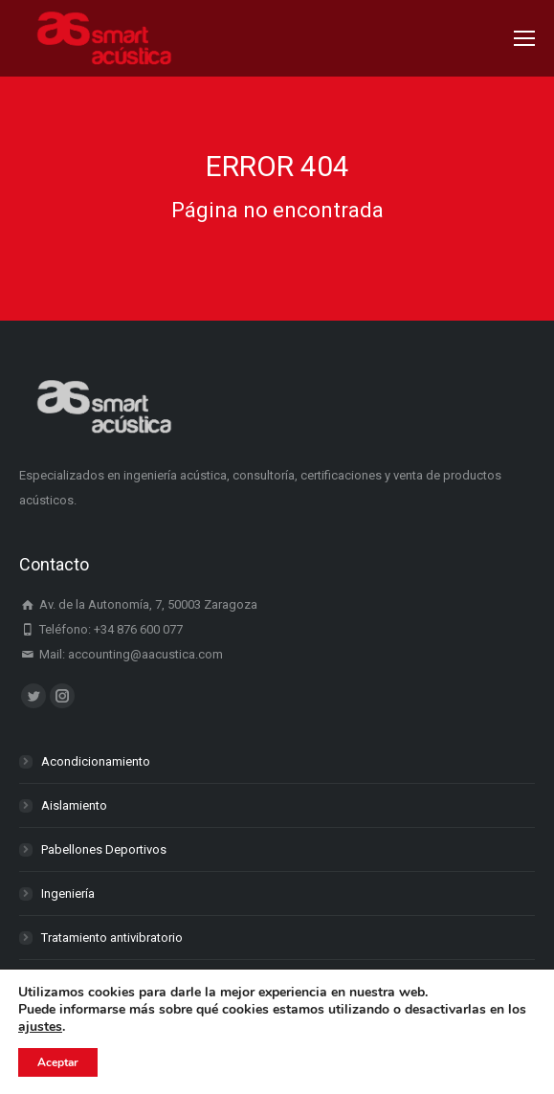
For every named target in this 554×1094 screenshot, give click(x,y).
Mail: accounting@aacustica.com (121, 654)
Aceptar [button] (57, 1062)
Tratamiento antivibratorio (112, 937)
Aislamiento (74, 805)
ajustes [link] (40, 1026)
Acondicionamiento (95, 761)
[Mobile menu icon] (524, 38)
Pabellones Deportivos (103, 849)
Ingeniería (68, 893)
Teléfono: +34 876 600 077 (101, 629)
